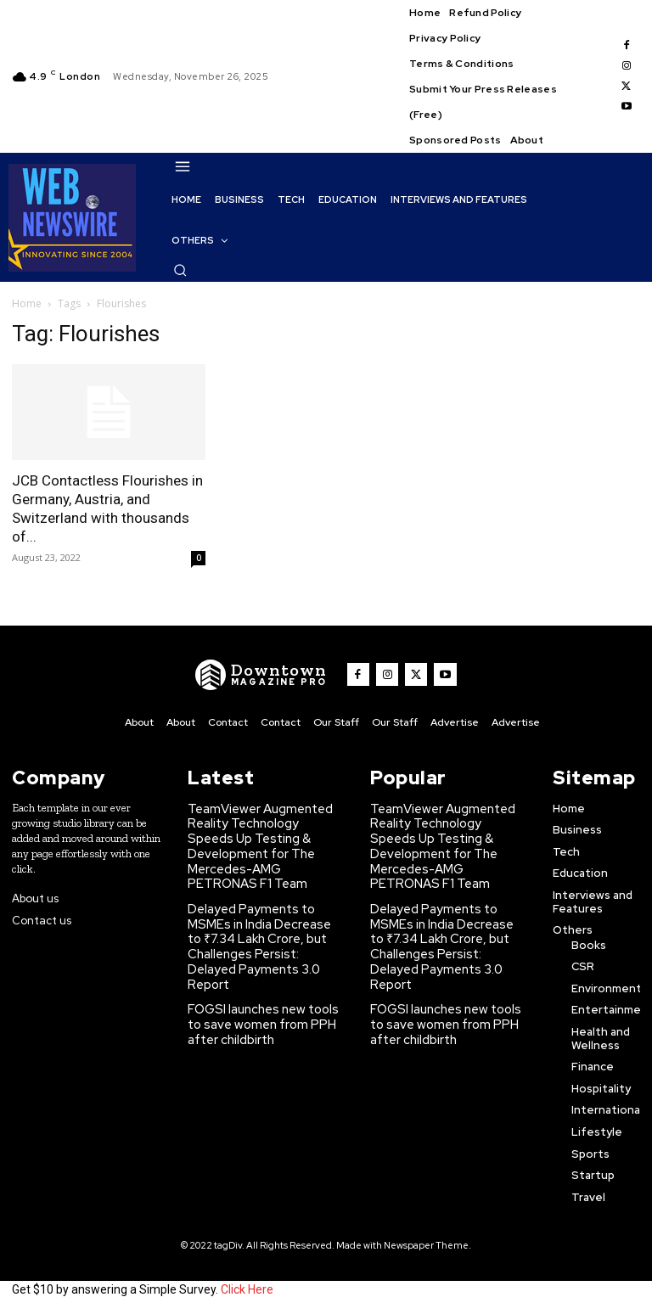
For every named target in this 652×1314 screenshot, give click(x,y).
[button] (180, 270)
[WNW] (268, 675)
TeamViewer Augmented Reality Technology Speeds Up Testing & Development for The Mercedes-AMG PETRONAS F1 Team (267, 833)
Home (27, 303)
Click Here (247, 1287)
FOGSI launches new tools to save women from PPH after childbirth (263, 974)
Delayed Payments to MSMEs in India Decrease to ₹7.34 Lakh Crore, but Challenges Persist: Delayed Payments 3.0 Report (267, 910)
